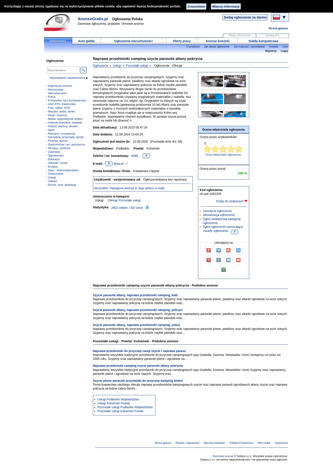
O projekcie (193, 46)
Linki (285, 46)
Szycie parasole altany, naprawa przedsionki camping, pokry (136, 325)
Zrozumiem (196, 6)
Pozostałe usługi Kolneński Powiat (120, 411)
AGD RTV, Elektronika (62, 104)
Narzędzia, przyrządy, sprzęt (66, 137)
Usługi (117, 65)
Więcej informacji (225, 6)
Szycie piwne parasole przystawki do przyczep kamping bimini (138, 380)
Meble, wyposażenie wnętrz (65, 118)
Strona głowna (278, 28)
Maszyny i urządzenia (61, 133)
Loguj (284, 51)
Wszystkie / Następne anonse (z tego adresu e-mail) (129, 188)
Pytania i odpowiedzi (187, 442)
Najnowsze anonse (60, 85)
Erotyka (53, 166)
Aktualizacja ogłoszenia (219, 215)
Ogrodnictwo (56, 155)
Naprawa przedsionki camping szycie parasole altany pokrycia (138, 365)
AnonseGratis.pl (93, 19)
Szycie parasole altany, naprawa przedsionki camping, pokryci (138, 310)
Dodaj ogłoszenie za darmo (245, 17)
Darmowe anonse (223, 456)
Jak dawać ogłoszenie (216, 46)
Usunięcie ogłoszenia (217, 211)
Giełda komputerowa (263, 41)
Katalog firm (272, 35)
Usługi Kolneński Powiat (113, 403)
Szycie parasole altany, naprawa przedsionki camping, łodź (135, 295)
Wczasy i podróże (59, 148)
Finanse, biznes (58, 140)
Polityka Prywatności (241, 442)
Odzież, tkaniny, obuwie (63, 126)
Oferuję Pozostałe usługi (124, 200)
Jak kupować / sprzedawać (249, 46)
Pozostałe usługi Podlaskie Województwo (125, 407)
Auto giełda (86, 41)
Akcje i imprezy (57, 115)
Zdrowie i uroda (58, 163)
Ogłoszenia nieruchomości (133, 41)
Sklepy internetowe (240, 35)
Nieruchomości (57, 93)
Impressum (281, 442)
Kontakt (273, 46)
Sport (51, 130)
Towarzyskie (55, 173)
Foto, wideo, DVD (59, 107)
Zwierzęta (54, 151)
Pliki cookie (264, 442)
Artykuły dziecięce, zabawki (65, 122)
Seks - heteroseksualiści (63, 170)
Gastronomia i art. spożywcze (66, 144)
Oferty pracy (182, 41)
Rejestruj (270, 51)
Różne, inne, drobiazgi (62, 184)
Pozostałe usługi (137, 65)
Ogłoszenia (58, 41)
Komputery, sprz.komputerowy (67, 100)
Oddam (52, 181)
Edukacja (54, 159)
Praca (51, 96)
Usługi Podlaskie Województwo (118, 399)
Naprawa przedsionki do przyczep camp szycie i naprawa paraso (139, 351)
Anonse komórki (217, 41)
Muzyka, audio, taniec (61, 111)
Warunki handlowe (214, 442)
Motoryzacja (55, 89)
